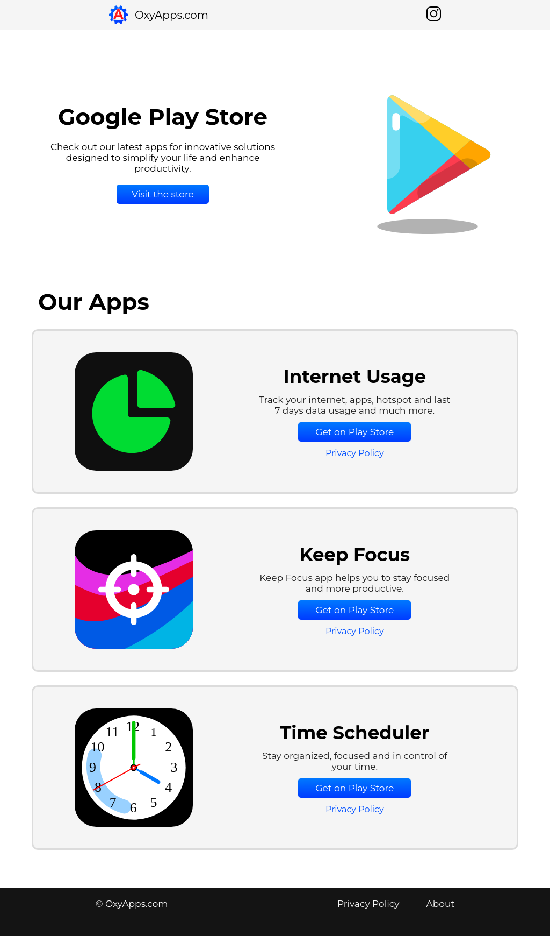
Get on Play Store (354, 432)
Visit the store (163, 194)
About (440, 903)
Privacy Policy (354, 453)
